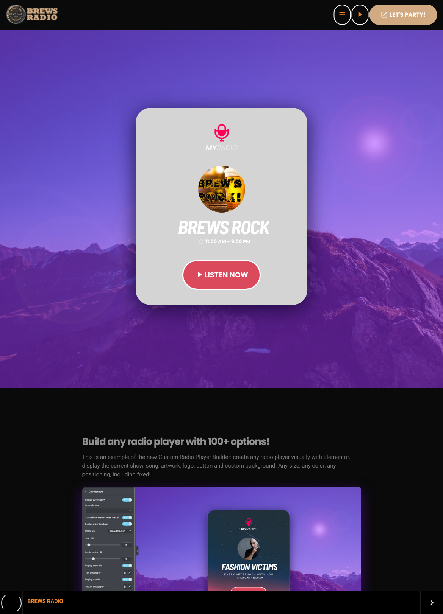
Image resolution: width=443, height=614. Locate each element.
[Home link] (32, 15)
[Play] (359, 15)
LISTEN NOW (221, 275)
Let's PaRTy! (403, 15)
